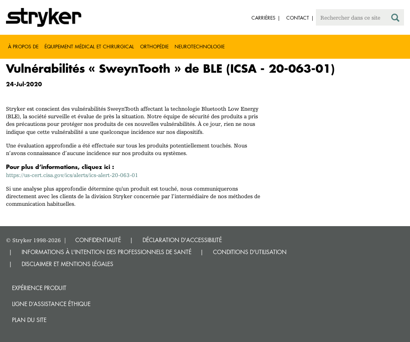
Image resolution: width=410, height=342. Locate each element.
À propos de (23, 46)
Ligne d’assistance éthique (51, 304)
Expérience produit (39, 288)
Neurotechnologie (200, 46)
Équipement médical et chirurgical (89, 46)
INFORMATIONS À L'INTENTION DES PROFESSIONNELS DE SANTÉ (106, 252)
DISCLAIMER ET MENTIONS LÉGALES (67, 264)
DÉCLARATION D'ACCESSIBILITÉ (182, 240)
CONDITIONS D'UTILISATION (250, 252)
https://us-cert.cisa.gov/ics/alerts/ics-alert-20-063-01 (72, 175)
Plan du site (29, 320)
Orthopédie (154, 46)
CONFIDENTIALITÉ (98, 240)
